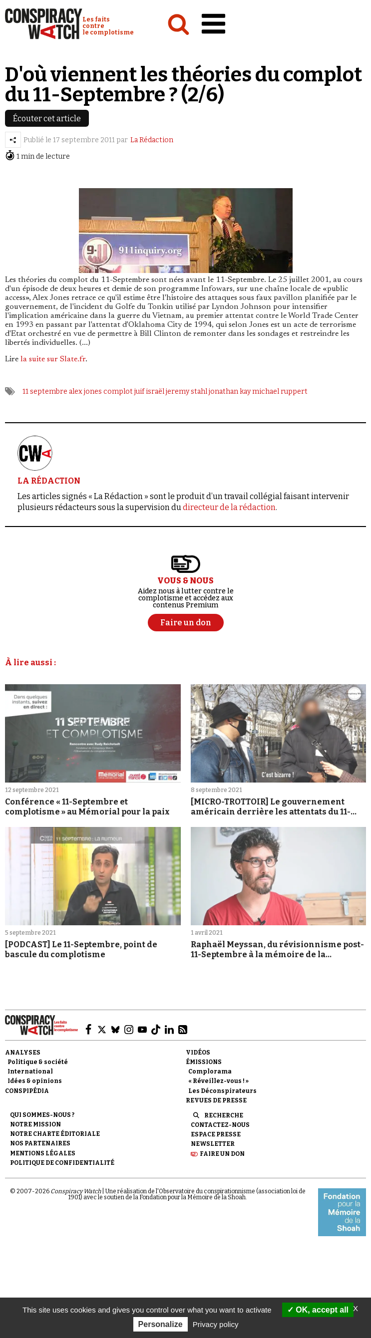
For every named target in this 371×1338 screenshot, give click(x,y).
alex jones (85, 391)
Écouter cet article (47, 118)
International (30, 1071)
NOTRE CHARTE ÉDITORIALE (55, 1133)
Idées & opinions (34, 1080)
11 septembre (44, 391)
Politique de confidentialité (62, 1162)
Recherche (223, 1115)
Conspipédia (27, 1090)
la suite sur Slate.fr (52, 359)
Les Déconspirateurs (222, 1090)
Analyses (22, 1052)
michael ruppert (280, 391)
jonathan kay (230, 391)
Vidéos (198, 1052)
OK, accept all (318, 1310)
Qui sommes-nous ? (42, 1114)
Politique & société (37, 1062)
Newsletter (213, 1143)
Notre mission (35, 1124)
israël (155, 391)
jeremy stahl (186, 391)
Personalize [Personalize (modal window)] (160, 1324)
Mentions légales (42, 1153)
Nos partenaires (40, 1143)
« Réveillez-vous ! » (218, 1080)
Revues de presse (216, 1100)
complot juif (123, 391)
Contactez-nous (220, 1124)
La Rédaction (151, 140)
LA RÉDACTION (48, 481)
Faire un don (222, 1153)
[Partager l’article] (13, 140)
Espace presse (216, 1134)
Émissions (204, 1062)
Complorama (210, 1071)
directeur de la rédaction (229, 507)
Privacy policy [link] (216, 1324)
